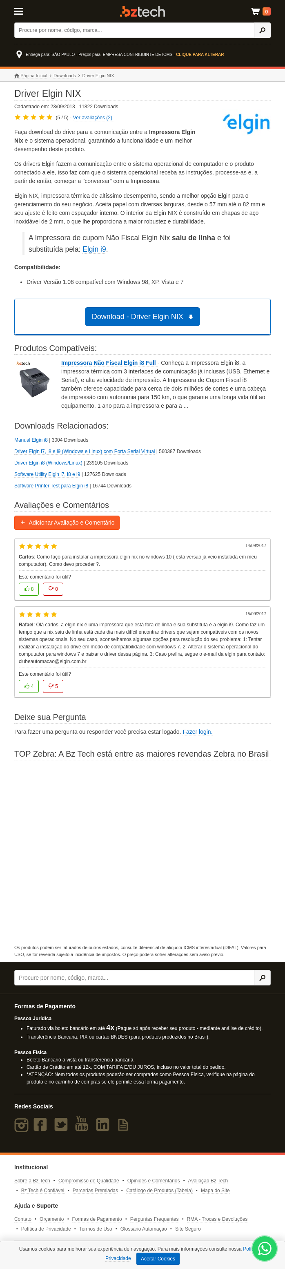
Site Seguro (188, 1229)
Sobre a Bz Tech (32, 1181)
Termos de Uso (95, 1229)
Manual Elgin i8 (31, 440)
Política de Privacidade (46, 1229)
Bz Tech (142, 11)
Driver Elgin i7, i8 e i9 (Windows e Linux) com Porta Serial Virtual (84, 451)
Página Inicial (30, 75)
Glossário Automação (143, 1229)
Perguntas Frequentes (154, 1219)
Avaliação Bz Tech (208, 1181)
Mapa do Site (215, 1190)
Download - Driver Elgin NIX (144, 317)
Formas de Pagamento (97, 1219)
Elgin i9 (94, 249)
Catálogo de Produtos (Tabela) (159, 1190)
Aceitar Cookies (158, 1259)
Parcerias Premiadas (95, 1190)
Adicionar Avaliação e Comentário (67, 522)
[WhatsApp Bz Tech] (265, 1249)
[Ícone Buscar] (262, 30)
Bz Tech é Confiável (43, 1190)
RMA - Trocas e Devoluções (217, 1219)
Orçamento (52, 1219)
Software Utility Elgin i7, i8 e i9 (47, 474)
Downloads (64, 75)
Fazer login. (197, 731)
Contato (22, 1219)
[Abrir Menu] (31, 10)
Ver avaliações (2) (92, 118)
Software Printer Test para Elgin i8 (51, 486)
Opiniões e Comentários (153, 1181)
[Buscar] (134, 30)
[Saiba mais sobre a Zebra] (142, 849)
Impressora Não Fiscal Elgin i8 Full (109, 363)
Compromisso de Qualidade (88, 1181)
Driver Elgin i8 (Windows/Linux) (48, 463)
